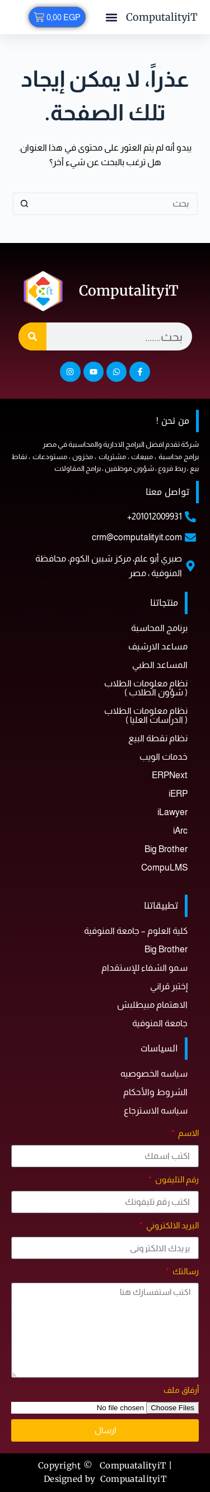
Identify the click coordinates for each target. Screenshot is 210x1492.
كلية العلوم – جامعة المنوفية (136, 931)
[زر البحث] (24, 204)
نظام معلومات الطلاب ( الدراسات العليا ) (146, 715)
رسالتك (185, 1271)
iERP (178, 793)
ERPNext (170, 775)
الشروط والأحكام (155, 1092)
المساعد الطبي (160, 665)
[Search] (32, 336)
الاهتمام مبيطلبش (152, 1004)
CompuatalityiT (133, 1479)
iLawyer (172, 812)
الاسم (187, 1133)
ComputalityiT (162, 17)
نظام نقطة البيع (158, 738)
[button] (111, 17)
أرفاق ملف (181, 1390)
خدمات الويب (163, 756)
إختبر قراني (169, 986)
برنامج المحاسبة (159, 628)
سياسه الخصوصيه (154, 1073)
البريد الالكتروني (171, 1225)
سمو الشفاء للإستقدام (144, 967)
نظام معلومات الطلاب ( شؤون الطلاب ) (146, 688)
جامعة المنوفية (160, 1023)
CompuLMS (164, 867)
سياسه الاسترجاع (156, 1110)
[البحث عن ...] (116, 204)
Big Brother (166, 849)
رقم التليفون (176, 1179)
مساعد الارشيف (158, 646)
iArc (180, 830)
